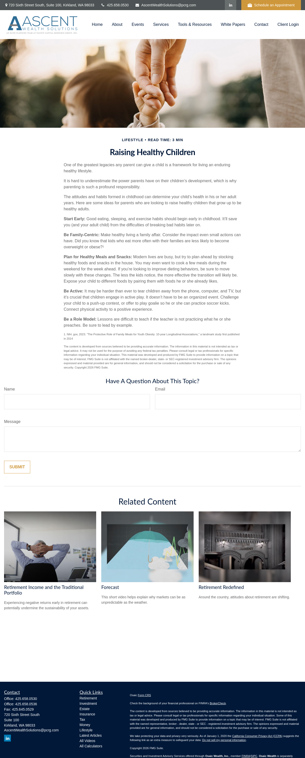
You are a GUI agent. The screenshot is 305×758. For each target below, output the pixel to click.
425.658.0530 (114, 5)
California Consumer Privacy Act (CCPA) (257, 735)
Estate (85, 709)
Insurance (87, 714)
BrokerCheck (218, 703)
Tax (82, 719)
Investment (88, 703)
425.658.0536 (26, 704)
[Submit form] (17, 467)
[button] (97, 24)
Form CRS (144, 695)
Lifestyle (86, 730)
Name (9, 389)
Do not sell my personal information (224, 740)
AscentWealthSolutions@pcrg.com (165, 5)
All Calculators (91, 746)
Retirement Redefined (221, 587)
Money (85, 725)
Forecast (110, 587)
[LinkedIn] (230, 5)
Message (12, 421)
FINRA (246, 755)
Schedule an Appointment (271, 5)
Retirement (88, 698)
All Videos (87, 741)
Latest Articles (91, 735)
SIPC (254, 755)
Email (160, 389)
